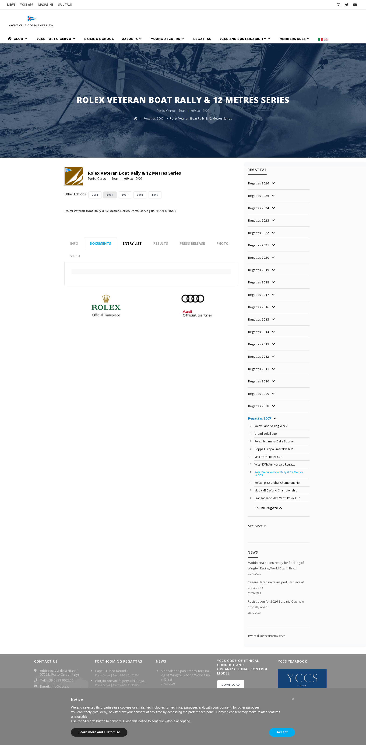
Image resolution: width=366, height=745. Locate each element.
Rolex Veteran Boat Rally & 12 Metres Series (201, 79)
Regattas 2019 (259, 230)
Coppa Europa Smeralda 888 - (275, 409)
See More (257, 486)
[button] (292, 699)
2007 (110, 155)
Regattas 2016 (259, 267)
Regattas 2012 (259, 316)
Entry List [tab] (132, 203)
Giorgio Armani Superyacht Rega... (120, 640)
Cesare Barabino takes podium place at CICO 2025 (184, 652)
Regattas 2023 (259, 180)
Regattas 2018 (259, 242)
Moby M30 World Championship (276, 450)
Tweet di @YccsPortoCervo (268, 595)
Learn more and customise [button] (99, 732)
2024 (228, 682)
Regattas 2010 (259, 341)
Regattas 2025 (259, 156)
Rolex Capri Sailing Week (271, 386)
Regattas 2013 (259, 304)
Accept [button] (282, 732)
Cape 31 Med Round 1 (112, 630)
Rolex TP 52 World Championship (120, 659)
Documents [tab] (100, 203)
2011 (95, 155)
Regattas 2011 (259, 329)
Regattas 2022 (259, 193)
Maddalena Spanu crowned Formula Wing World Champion (184, 683)
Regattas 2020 (259, 217)
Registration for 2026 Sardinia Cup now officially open (183, 668)
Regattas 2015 (259, 279)
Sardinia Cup (104, 650)
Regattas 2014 (259, 292)
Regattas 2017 (259, 255)
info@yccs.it (60, 645)
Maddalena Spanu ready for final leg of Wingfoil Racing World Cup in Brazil (185, 634)
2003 (125, 155)
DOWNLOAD (231, 644)
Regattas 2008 (259, 366)
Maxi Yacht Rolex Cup (269, 417)
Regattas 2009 (259, 354)
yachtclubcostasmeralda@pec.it (64, 655)
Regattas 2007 (154, 79)
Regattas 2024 (259, 168)
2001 (140, 155)
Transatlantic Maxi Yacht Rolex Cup (278, 458)
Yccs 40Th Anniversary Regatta (275, 425)
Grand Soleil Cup (266, 394)
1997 (155, 155)
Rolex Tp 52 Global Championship (277, 443)
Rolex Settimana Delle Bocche (275, 401)
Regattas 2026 (259, 143)
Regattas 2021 (259, 205)
